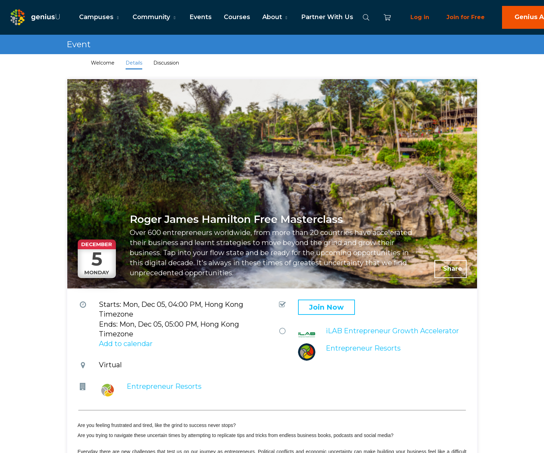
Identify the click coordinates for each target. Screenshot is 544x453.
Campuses (99, 17)
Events (200, 17)
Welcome (102, 63)
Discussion (166, 63)
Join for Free (466, 17)
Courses (237, 17)
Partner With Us (327, 17)
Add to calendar (126, 343)
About (275, 17)
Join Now (326, 307)
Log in (419, 17)
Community (155, 17)
